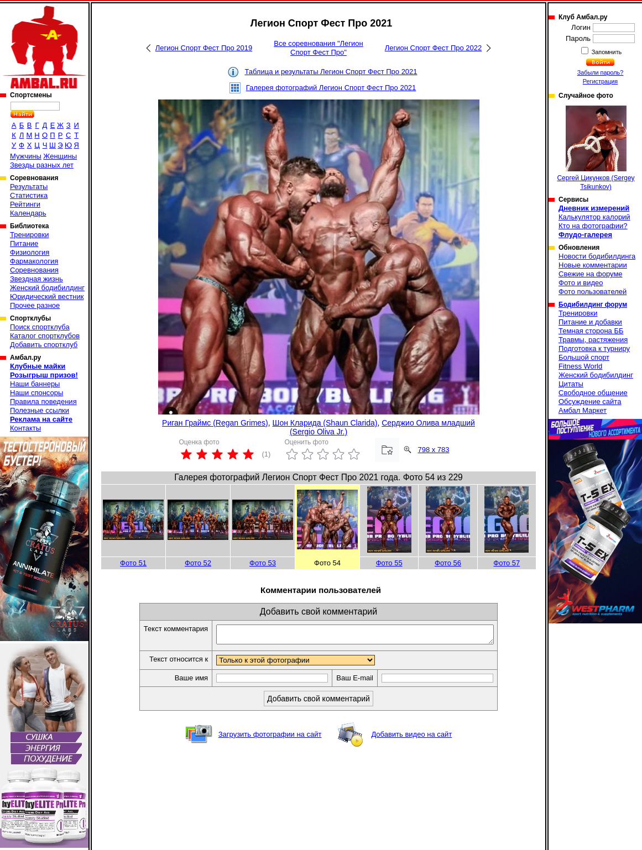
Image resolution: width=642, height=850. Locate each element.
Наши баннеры (35, 384)
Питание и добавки (590, 322)
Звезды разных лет (42, 165)
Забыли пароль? (600, 72)
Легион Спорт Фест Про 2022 (433, 48)
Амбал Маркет (583, 410)
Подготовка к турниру (594, 348)
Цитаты (571, 384)
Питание (24, 243)
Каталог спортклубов (45, 336)
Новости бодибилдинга (597, 256)
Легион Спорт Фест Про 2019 (203, 48)
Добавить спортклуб (43, 344)
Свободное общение (593, 393)
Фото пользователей (593, 291)
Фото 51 (133, 563)
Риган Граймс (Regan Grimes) (215, 422)
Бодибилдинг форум (593, 304)
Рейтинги (25, 204)
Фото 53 (262, 563)
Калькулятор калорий (594, 217)
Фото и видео (581, 283)
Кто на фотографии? (593, 226)
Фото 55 (389, 563)
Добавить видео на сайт (411, 737)
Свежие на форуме (591, 274)
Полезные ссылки (39, 410)
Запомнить (606, 52)
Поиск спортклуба (40, 327)
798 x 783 (433, 449)
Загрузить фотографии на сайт (270, 737)
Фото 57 (506, 563)
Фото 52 (198, 563)
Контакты (25, 428)
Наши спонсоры (36, 393)
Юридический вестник (46, 296)
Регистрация (600, 81)
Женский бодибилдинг (47, 288)
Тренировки (29, 234)
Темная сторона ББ (591, 331)
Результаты (29, 186)
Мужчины (25, 156)
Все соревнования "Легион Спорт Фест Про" (318, 47)
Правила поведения (43, 401)
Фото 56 (448, 563)
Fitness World (580, 366)
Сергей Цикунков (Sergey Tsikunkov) (595, 148)
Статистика (29, 195)
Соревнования (34, 270)
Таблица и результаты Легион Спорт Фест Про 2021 (330, 71)
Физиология (29, 252)
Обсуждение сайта (590, 401)
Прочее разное (35, 305)
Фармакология (34, 261)
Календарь (28, 213)
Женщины (60, 156)
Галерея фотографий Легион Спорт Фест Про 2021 (331, 87)
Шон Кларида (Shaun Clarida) (325, 422)
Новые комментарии (593, 265)
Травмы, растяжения (593, 339)
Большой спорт (584, 357)
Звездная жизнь (36, 279)
